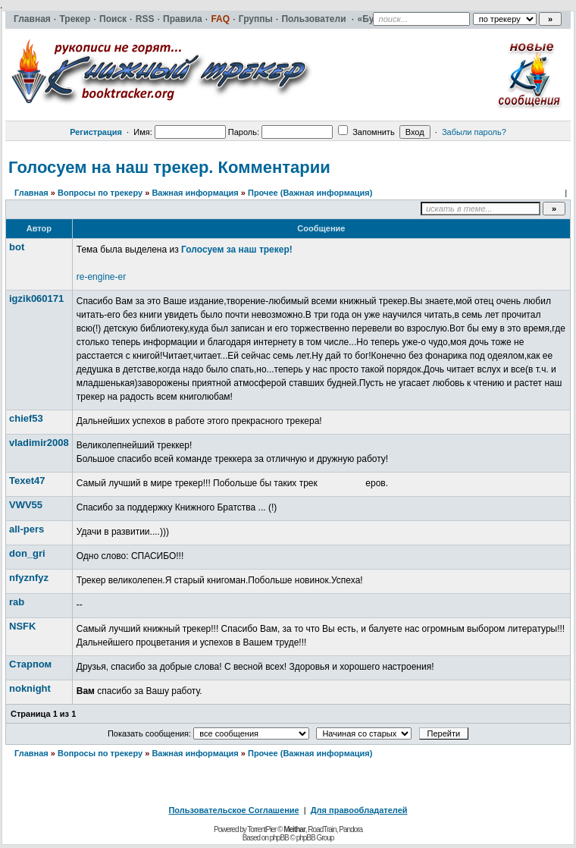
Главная (31, 192)
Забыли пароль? (474, 132)
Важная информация (195, 192)
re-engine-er (101, 277)
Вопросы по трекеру (100, 192)
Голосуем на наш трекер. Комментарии (169, 167)
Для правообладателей (359, 810)
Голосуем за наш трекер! (237, 249)
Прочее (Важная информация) (310, 192)
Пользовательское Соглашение (233, 810)
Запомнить (366, 132)
